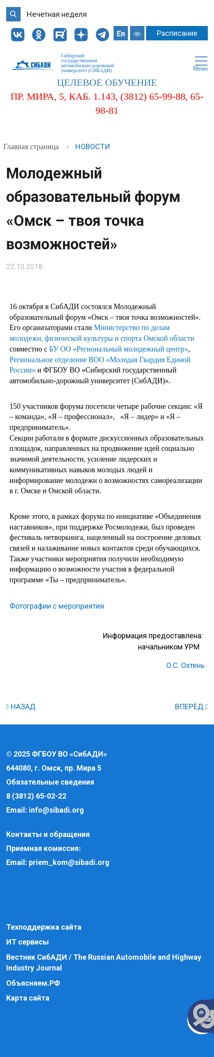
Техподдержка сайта (43, 927)
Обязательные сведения (50, 782)
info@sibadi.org (56, 810)
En (121, 33)
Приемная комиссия (42, 848)
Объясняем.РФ (33, 983)
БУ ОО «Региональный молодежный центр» (118, 349)
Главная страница (31, 147)
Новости (92, 146)
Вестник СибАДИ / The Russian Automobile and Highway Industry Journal (103, 962)
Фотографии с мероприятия (56, 606)
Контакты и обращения (48, 834)
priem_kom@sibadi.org (69, 862)
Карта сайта (27, 998)
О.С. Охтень (185, 665)
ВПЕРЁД (191, 706)
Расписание (177, 33)
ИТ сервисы (27, 941)
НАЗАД (20, 706)
